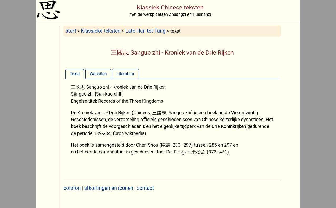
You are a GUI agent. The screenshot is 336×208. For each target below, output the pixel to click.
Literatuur (126, 73)
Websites (98, 73)
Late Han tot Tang (145, 31)
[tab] (74, 74)
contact (145, 188)
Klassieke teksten (101, 31)
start (71, 31)
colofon (72, 188)
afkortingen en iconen (109, 188)
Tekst (75, 73)
